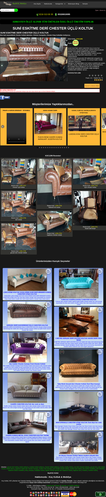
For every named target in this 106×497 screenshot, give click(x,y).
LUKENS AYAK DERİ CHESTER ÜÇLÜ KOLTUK (83, 126)
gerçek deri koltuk (13, 467)
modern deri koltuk (76, 469)
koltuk (71, 467)
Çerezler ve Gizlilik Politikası (70, 485)
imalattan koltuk (39, 470)
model (66, 467)
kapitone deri (77, 470)
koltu (26, 470)
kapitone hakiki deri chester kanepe (26, 469)
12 (60, 147)
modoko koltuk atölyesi (36, 467)
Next (103, 126)
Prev (2, 126)
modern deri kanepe (45, 469)
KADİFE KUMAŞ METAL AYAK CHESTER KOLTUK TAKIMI (27, 435)
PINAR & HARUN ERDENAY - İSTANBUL (16, 110)
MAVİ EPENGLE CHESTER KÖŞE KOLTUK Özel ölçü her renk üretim (78, 423)
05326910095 (62, 14)
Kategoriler (59, 4)
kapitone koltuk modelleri (16, 470)
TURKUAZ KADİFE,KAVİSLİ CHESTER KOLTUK (78, 299)
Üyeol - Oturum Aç (100, 10)
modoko (84, 470)
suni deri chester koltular (81, 467)
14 (64, 147)
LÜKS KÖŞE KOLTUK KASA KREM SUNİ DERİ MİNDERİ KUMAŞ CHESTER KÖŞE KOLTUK (27, 293)
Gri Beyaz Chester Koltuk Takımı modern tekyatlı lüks (79, 455)
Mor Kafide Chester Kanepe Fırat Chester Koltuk (27, 364)
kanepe (31, 470)
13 (62, 147)
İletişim (85, 4)
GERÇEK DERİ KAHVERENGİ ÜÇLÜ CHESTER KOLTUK (27, 325)
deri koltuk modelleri (89, 469)
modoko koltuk (92, 470)
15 (66, 147)
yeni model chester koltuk (61, 469)
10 (56, 147)
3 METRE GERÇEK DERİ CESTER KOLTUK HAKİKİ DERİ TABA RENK (78, 339)
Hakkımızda (48, 4)
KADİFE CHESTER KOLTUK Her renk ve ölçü (27, 404)
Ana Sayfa (37, 4)
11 (58, 147)
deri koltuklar (100, 469)
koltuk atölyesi (23, 467)
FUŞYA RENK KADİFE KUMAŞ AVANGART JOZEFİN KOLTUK (49, 126)
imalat (62, 467)
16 (68, 147)
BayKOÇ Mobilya (19, 3)
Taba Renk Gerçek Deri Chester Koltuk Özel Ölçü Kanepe (78, 384)
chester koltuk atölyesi (52, 467)
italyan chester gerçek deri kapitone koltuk (58, 470)
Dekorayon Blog (73, 4)
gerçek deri (93, 467)
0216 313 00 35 (44, 14)
